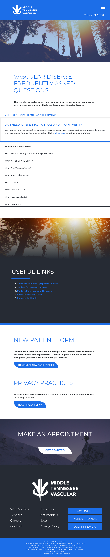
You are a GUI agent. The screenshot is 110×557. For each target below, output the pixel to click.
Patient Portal (85, 518)
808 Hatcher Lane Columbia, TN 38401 (44, 545)
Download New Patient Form (36, 365)
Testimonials (49, 515)
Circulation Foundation (29, 294)
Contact (16, 526)
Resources (47, 509)
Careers (15, 520)
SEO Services (65, 553)
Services (16, 515)
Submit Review (84, 526)
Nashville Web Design (52, 553)
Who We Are (19, 509)
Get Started (55, 450)
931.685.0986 (65, 547)
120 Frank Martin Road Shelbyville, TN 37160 (44, 547)
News (44, 520)
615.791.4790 (94, 15)
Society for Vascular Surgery (32, 287)
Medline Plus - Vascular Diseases (34, 291)
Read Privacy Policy (30, 405)
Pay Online (85, 511)
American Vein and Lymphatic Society (37, 283)
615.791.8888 (68, 549)
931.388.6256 (62, 545)
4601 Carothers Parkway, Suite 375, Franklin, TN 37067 (44, 543)
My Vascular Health (27, 298)
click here (60, 133)
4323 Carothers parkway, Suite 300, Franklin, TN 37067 (44, 549)
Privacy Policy (49, 526)
